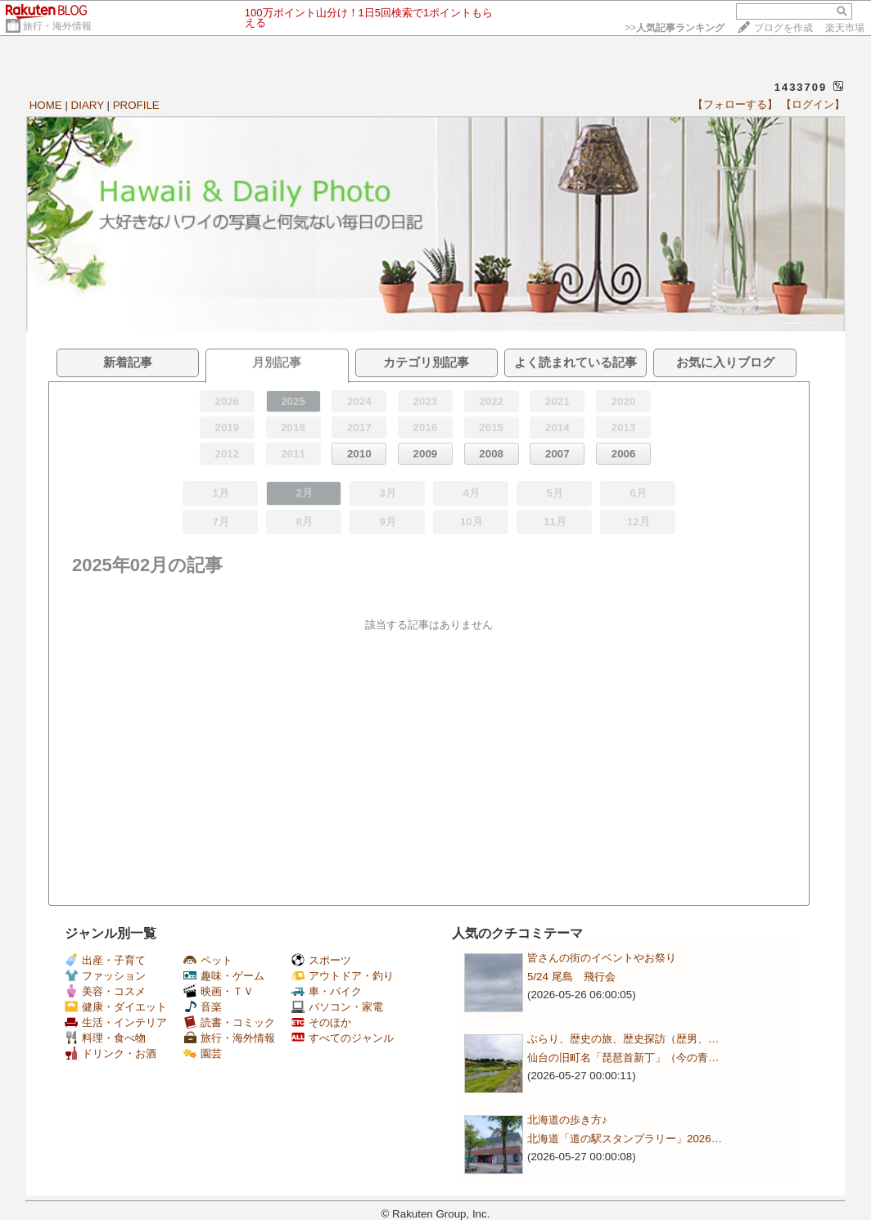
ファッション (105, 976)
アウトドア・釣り (342, 976)
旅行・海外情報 (57, 26)
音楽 (202, 1007)
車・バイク (326, 991)
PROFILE (136, 105)
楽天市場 (844, 28)
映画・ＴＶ (218, 991)
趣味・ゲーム (223, 976)
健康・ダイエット (116, 1007)
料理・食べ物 (105, 1038)
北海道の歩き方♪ (567, 1120)
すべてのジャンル (342, 1038)
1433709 (801, 87)
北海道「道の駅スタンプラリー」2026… (624, 1138)
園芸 (202, 1053)
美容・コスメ (105, 991)
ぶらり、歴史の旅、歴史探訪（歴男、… (623, 1039)
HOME (45, 105)
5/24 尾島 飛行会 (571, 976)
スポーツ (321, 960)
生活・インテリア (116, 1022)
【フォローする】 (735, 104)
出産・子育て (105, 960)
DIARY (87, 105)
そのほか (321, 1022)
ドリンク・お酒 (110, 1053)
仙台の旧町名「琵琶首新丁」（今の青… (623, 1057)
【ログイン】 (813, 104)
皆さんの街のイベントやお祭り (601, 958)
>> (674, 28)
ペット (207, 960)
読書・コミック (229, 1022)
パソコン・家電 (337, 1007)
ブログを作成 (783, 28)
